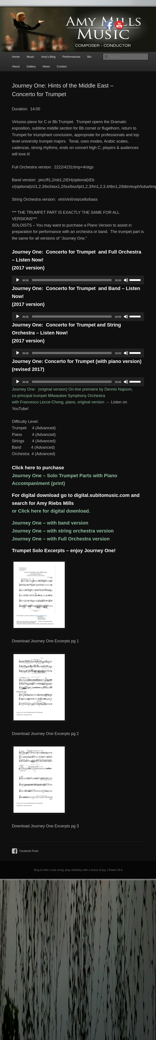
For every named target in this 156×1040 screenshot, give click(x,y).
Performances (71, 56)
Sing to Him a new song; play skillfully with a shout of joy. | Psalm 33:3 (78, 870)
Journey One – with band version (50, 523)
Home (16, 56)
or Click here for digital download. (51, 511)
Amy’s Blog (48, 56)
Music (30, 56)
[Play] (17, 280)
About (16, 66)
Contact (62, 66)
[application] (78, 280)
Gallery (31, 66)
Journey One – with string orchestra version (63, 531)
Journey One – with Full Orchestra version (61, 539)
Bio (89, 56)
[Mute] (126, 280)
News (46, 66)
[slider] (72, 280)
